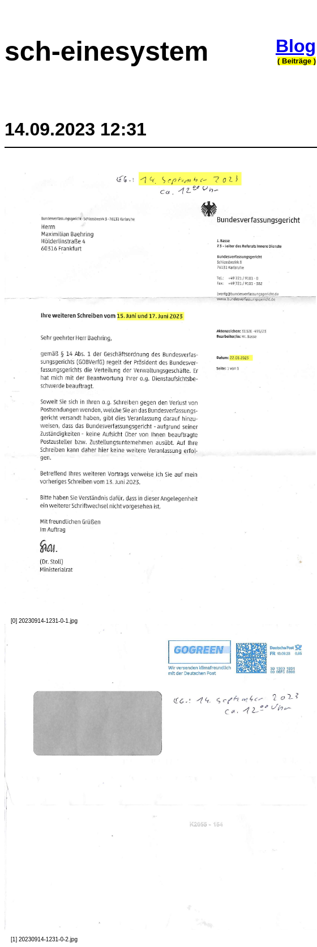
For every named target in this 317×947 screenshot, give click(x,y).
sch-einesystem (106, 51)
